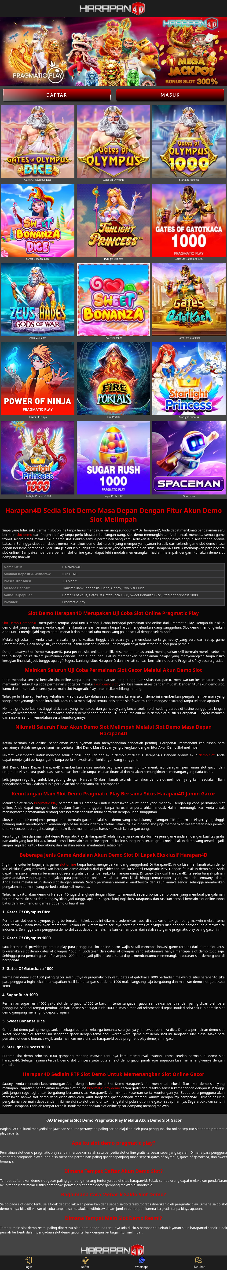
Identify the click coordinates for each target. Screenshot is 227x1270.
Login (28, 1263)
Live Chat (199, 1263)
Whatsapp (142, 1263)
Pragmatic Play (46, 803)
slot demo (24, 534)
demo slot (206, 755)
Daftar (57, 95)
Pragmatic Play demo (103, 1088)
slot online (68, 864)
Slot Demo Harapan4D (20, 623)
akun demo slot (106, 684)
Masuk (170, 95)
